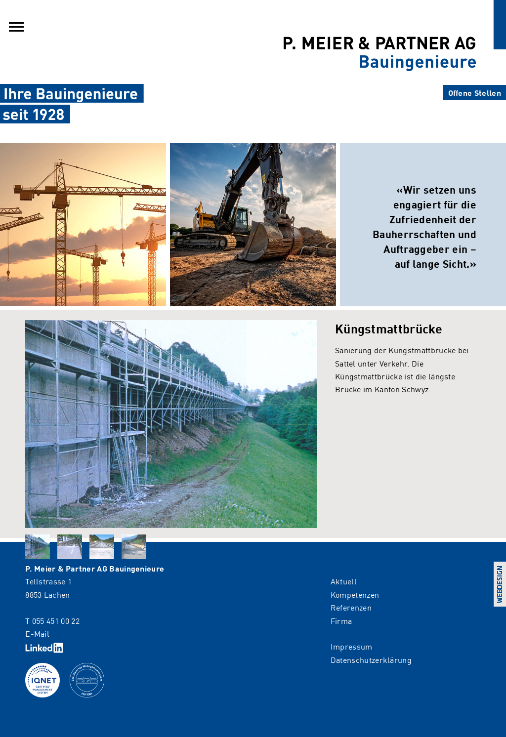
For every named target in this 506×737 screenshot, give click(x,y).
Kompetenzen (355, 594)
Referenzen (351, 607)
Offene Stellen (474, 92)
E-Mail (37, 633)
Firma (341, 620)
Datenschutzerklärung (371, 659)
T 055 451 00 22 (52, 620)
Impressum (352, 646)
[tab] (37, 546)
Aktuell (344, 581)
